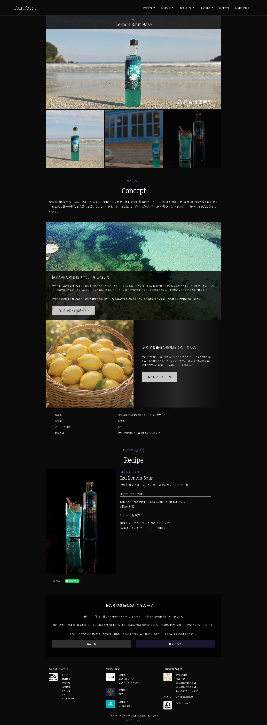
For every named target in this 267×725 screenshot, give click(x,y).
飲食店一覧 (185, 7)
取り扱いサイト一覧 (159, 377)
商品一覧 (91, 644)
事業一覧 (66, 682)
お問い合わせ (242, 7)
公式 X (122, 693)
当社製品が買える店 (186, 686)
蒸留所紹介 (181, 674)
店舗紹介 (123, 674)
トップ (65, 674)
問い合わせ (175, 644)
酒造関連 (205, 7)
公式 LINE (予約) (127, 678)
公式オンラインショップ (188, 690)
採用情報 (224, 7)
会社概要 (66, 678)
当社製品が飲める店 (186, 682)
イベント (66, 694)
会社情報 (147, 7)
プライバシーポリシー (119, 715)
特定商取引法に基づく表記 (145, 715)
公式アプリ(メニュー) (129, 682)
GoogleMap (124, 705)
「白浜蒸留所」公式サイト (73, 311)
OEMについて (183, 703)
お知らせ (166, 7)
